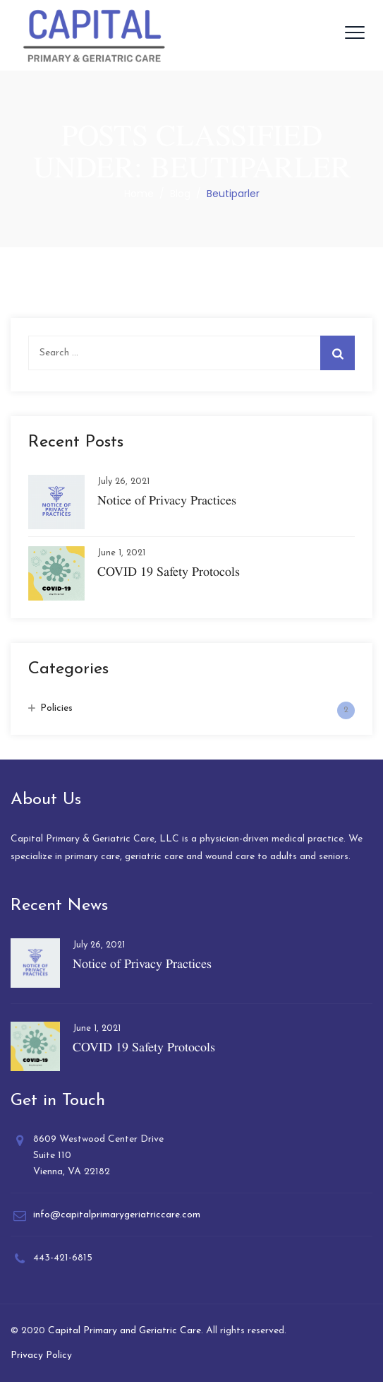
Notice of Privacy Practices (166, 500)
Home (139, 194)
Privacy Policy (41, 1355)
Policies (56, 708)
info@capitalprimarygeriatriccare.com (116, 1215)
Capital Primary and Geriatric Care (124, 1330)
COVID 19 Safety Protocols (168, 571)
